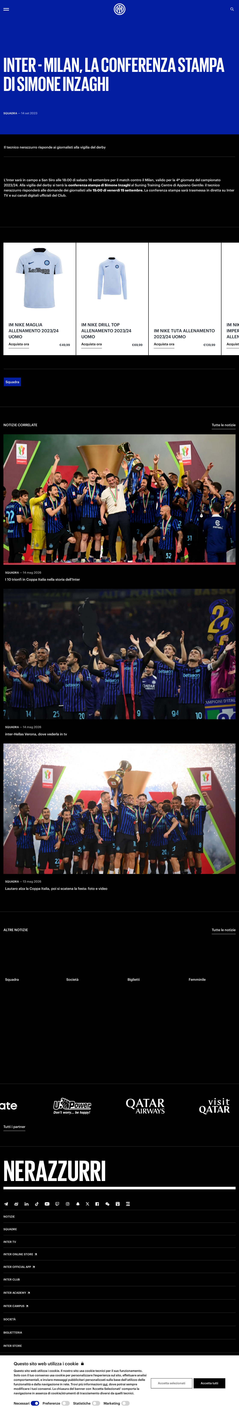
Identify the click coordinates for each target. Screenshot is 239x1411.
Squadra (12, 407)
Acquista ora (19, 369)
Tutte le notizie (224, 450)
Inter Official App (17, 1267)
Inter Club (11, 1279)
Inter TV (9, 1242)
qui (105, 1384)
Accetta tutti (209, 1383)
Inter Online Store (18, 1254)
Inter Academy (14, 1293)
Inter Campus (13, 1306)
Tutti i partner (14, 1127)
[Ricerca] (232, 9)
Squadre (10, 1229)
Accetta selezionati (171, 1383)
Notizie (9, 1216)
